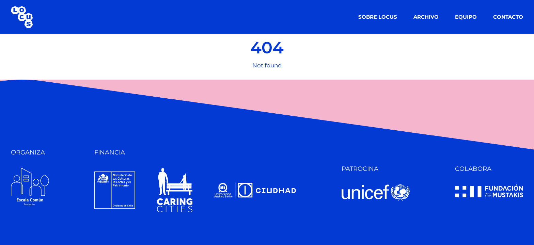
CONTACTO (508, 17)
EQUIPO (466, 17)
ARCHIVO (426, 17)
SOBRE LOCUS (377, 17)
